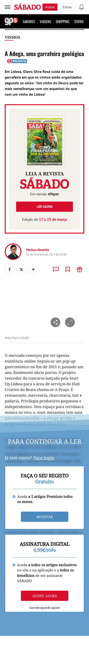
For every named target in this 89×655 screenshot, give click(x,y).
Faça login (43, 458)
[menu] (7, 7)
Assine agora (44, 596)
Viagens (45, 21)
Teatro (79, 21)
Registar (45, 516)
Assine (50, 7)
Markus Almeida (37, 250)
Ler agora (44, 206)
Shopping (62, 21)
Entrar (67, 7)
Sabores (29, 21)
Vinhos (12, 37)
